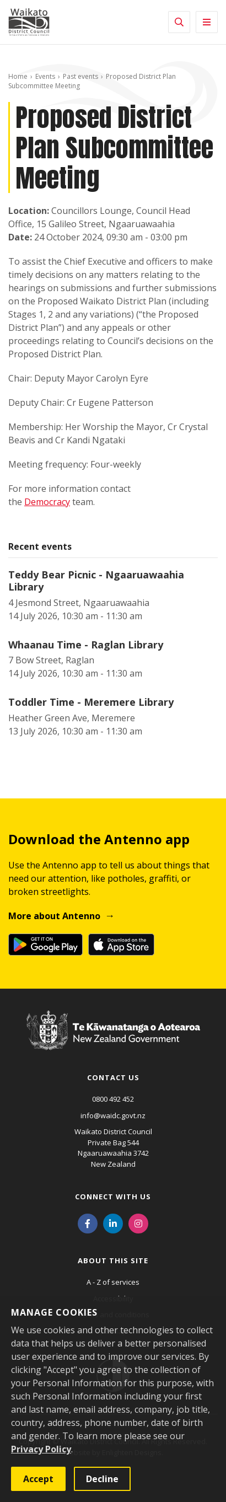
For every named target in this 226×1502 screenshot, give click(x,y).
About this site (113, 1260)
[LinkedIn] (113, 1222)
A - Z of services (113, 1282)
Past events (80, 76)
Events (45, 76)
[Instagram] (138, 1222)
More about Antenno (54, 916)
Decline (102, 1479)
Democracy (47, 502)
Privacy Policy (41, 1449)
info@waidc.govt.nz (113, 1115)
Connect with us (113, 1196)
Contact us (113, 1077)
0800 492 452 (113, 1099)
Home (18, 76)
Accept (38, 1479)
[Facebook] (88, 1222)
